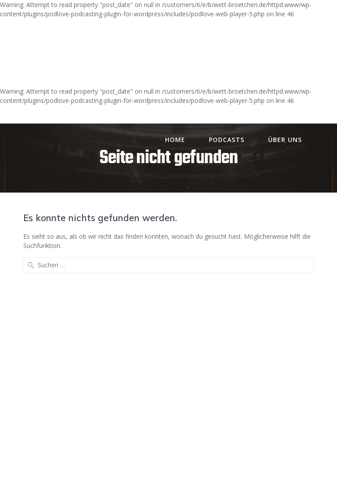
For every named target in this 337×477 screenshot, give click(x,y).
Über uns (285, 139)
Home (175, 139)
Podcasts (226, 139)
